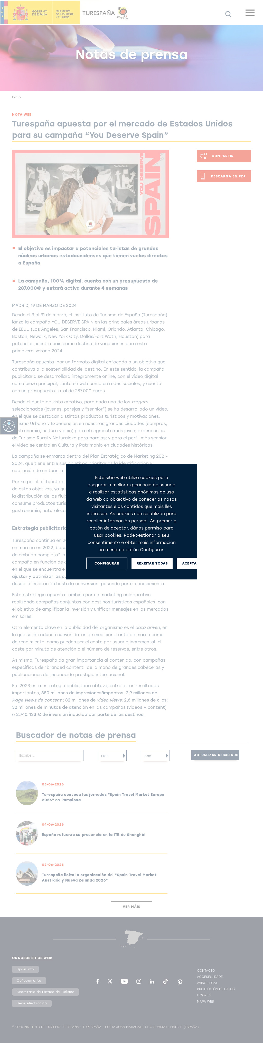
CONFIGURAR (107, 563)
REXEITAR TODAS (152, 563)
